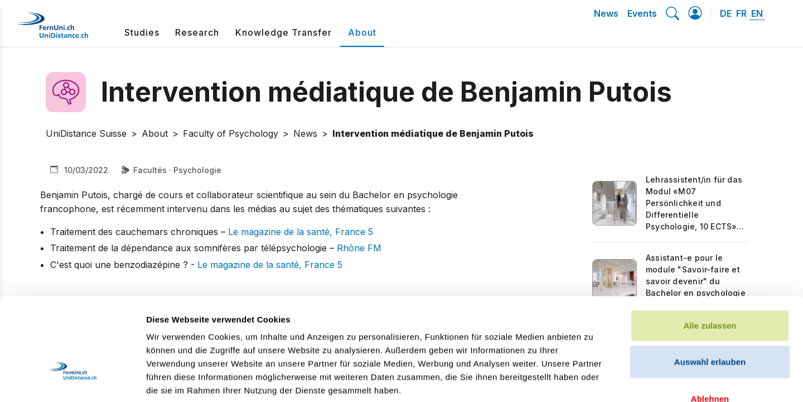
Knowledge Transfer (283, 32)
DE (726, 13)
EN (757, 13)
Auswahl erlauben (710, 280)
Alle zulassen (709, 243)
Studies (141, 32)
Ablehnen (710, 316)
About (362, 32)
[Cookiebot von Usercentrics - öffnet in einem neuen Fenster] (72, 380)
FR (741, 13)
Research (197, 32)
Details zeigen (593, 380)
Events (642, 13)
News (606, 13)
